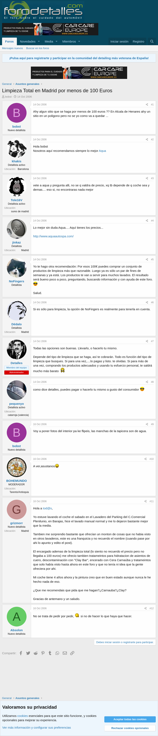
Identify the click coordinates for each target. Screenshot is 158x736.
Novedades (28, 41)
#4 (152, 220)
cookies (22, 716)
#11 (152, 501)
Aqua (102, 150)
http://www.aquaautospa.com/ (53, 236)
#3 (152, 178)
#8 (152, 382)
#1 (152, 104)
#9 (152, 424)
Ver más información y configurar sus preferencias (36, 727)
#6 (152, 302)
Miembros (69, 41)
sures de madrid (20, 211)
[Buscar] (152, 41)
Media (49, 41)
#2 (152, 139)
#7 (152, 341)
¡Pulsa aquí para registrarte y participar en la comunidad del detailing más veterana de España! (79, 58)
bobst (8, 96)
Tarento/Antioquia (19, 492)
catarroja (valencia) (18, 415)
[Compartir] (147, 104)
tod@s (47, 508)
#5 (152, 259)
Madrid (25, 250)
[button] (39, 41)
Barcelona (23, 169)
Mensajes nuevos (12, 48)
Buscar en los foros (37, 48)
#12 (152, 608)
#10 (152, 459)
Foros (9, 41)
